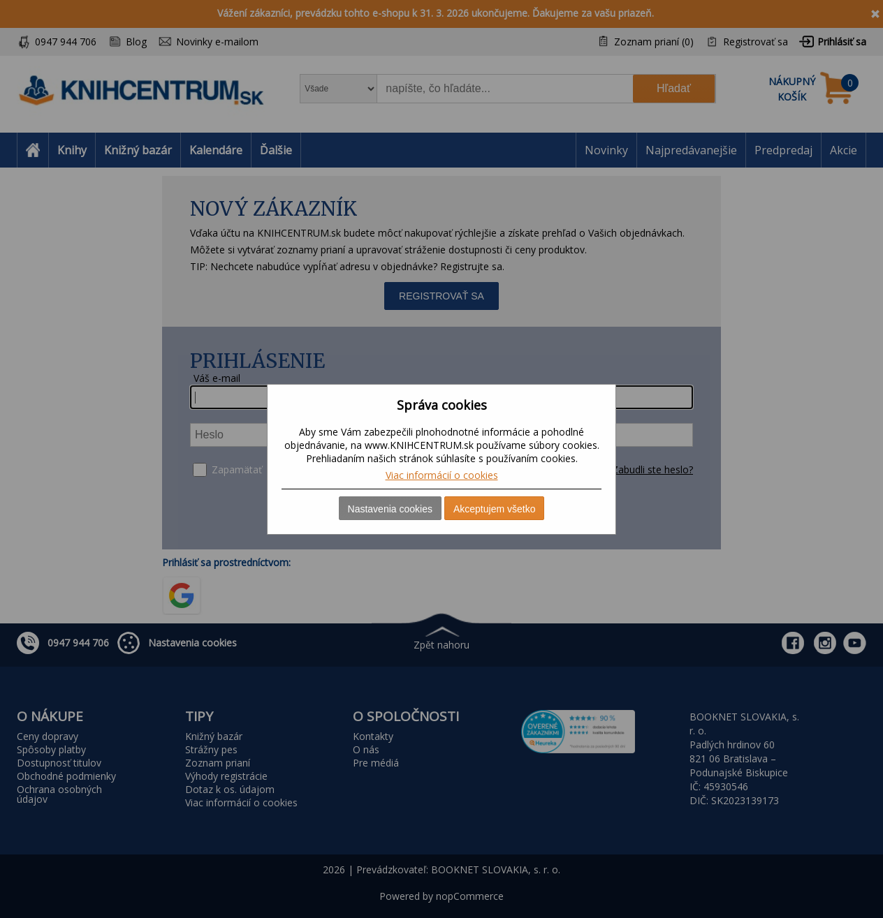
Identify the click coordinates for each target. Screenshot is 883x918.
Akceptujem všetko (494, 508)
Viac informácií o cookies (442, 475)
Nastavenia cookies (390, 508)
